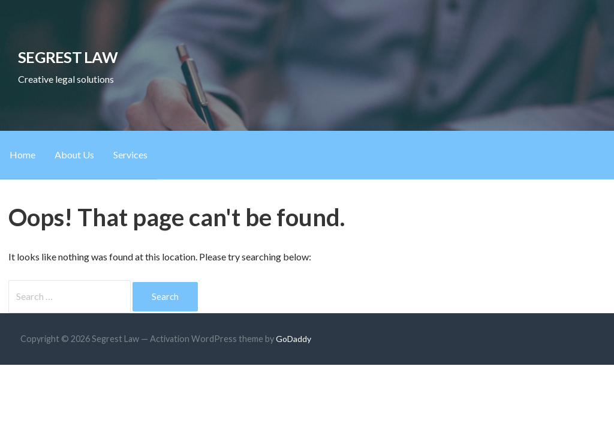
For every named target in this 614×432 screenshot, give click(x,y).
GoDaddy (293, 339)
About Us (74, 154)
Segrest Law (68, 57)
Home (22, 154)
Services (130, 154)
